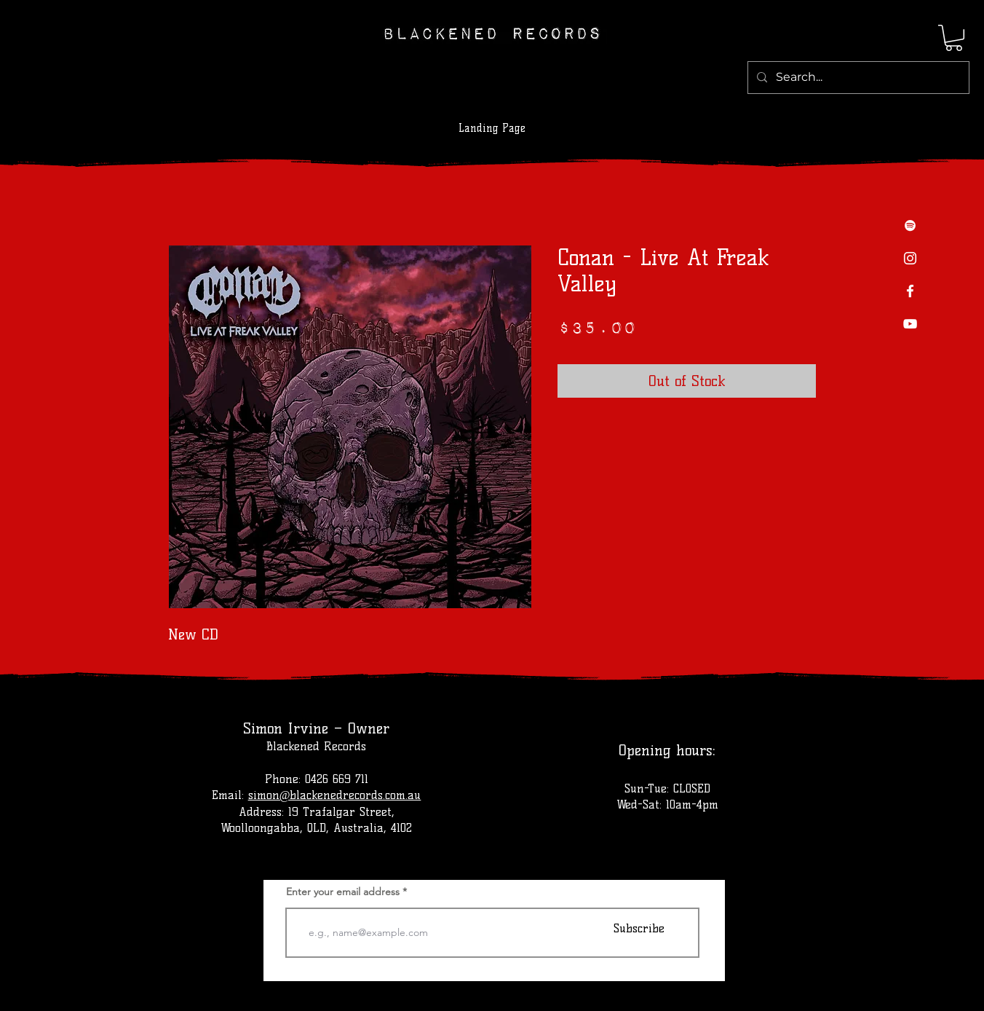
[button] (953, 38)
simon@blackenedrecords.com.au (334, 795)
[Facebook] (910, 291)
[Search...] (857, 77)
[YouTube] (910, 323)
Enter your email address (343, 891)
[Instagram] (910, 258)
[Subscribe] (639, 928)
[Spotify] (910, 225)
